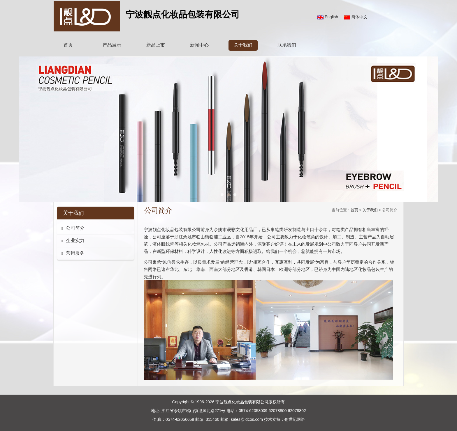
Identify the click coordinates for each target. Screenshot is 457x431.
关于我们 (243, 44)
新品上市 (155, 44)
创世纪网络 (294, 419)
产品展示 (112, 44)
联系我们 (286, 44)
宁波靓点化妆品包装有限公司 (241, 402)
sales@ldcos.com (247, 419)
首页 (68, 44)
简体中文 (359, 17)
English (331, 17)
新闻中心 (199, 44)
